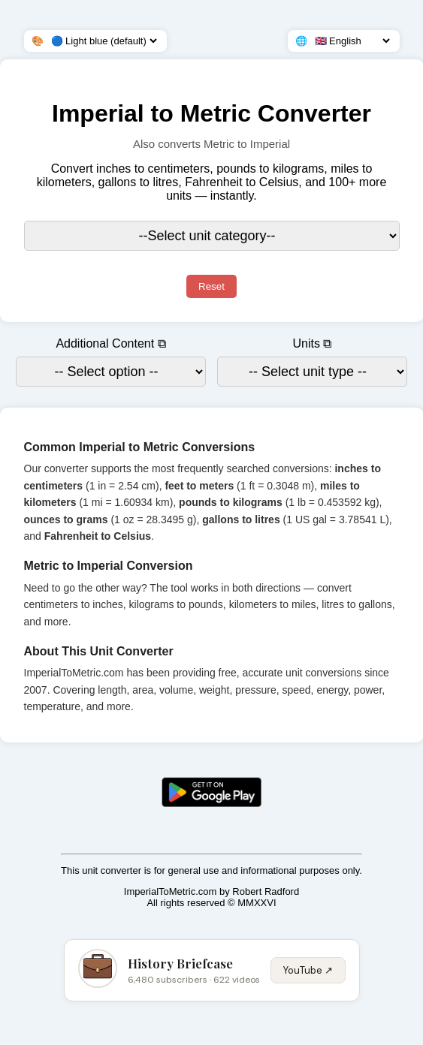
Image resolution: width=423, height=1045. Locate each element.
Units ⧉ (312, 343)
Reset (211, 286)
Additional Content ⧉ (110, 343)
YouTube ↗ (308, 970)
